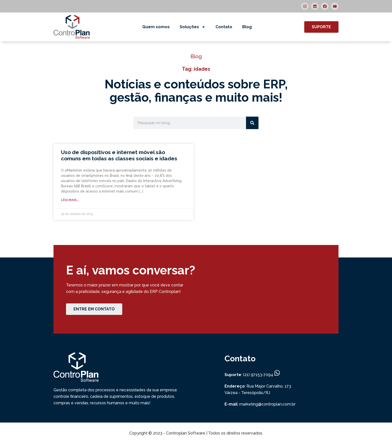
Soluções (193, 26)
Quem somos (156, 26)
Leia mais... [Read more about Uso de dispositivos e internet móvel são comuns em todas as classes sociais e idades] (70, 200)
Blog (247, 26)
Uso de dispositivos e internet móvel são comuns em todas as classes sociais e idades (119, 155)
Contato (224, 26)
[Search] (252, 123)
